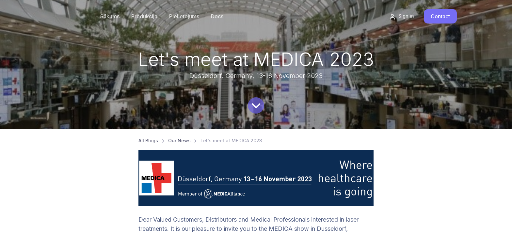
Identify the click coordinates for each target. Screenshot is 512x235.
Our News (179, 140)
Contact (440, 16)
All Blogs (148, 140)
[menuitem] (144, 16)
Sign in (401, 16)
